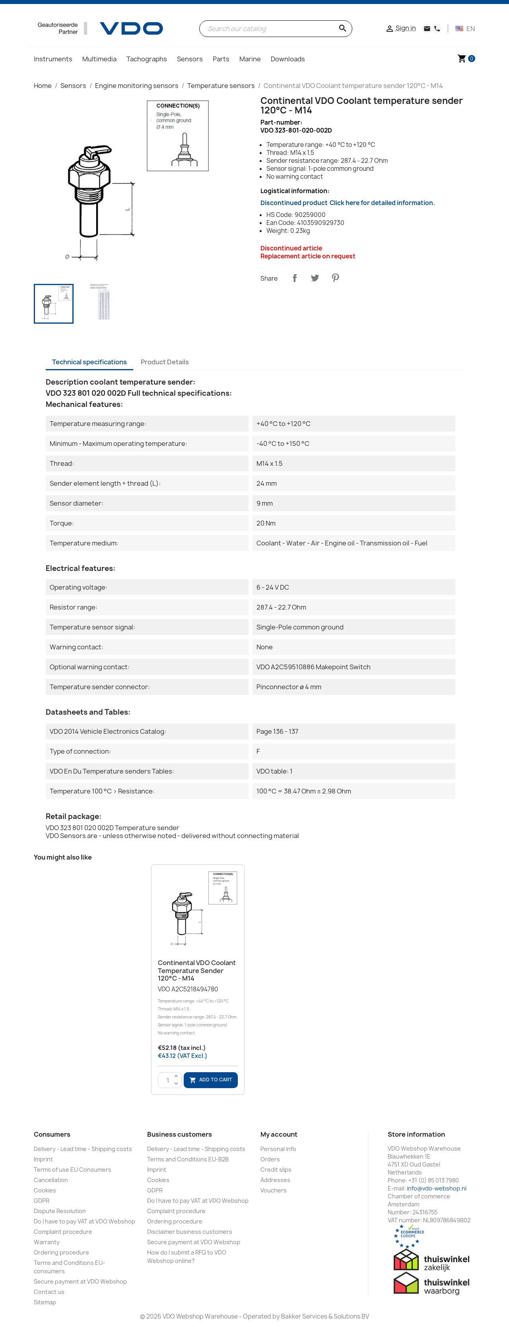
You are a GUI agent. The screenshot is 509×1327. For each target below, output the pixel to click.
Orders (270, 1159)
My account (278, 1134)
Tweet (315, 278)
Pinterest (335, 278)
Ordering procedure (61, 1252)
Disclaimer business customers (189, 1231)
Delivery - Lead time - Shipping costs (83, 1149)
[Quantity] (167, 1081)
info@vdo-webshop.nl (436, 1188)
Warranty (47, 1242)
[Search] (275, 28)
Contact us (49, 1292)
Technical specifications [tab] (89, 362)
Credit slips (275, 1169)
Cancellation (51, 1180)
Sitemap (45, 1302)
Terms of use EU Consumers (72, 1169)
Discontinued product (347, 203)
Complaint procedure (63, 1231)
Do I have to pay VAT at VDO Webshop (84, 1221)
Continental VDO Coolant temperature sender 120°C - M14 (197, 970)
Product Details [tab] (165, 362)
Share (295, 278)
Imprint (43, 1159)
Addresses (275, 1180)
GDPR (41, 1200)
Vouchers (273, 1190)
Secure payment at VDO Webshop (80, 1281)
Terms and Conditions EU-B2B (188, 1159)
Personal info (278, 1149)
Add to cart (210, 1080)
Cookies (45, 1190)
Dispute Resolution (60, 1211)
